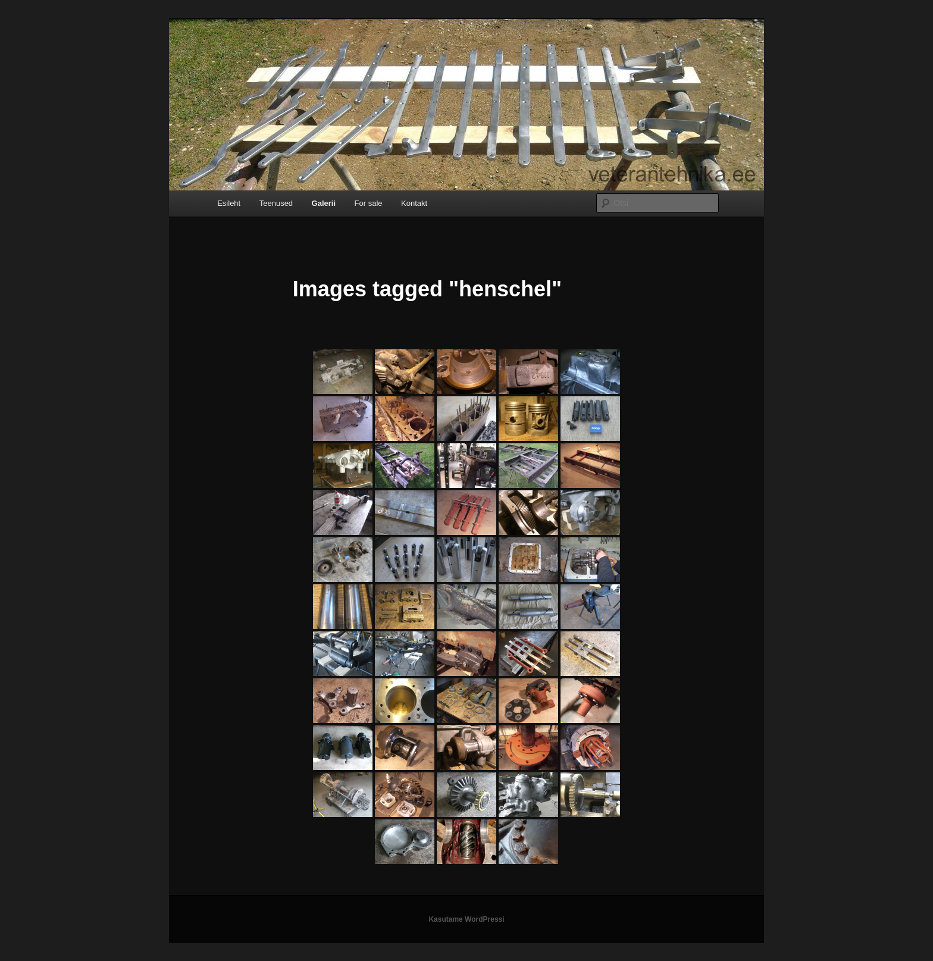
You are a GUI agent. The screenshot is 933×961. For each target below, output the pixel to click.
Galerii (324, 203)
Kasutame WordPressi (466, 919)
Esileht (228, 203)
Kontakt (414, 203)
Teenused (276, 203)
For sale (369, 203)
